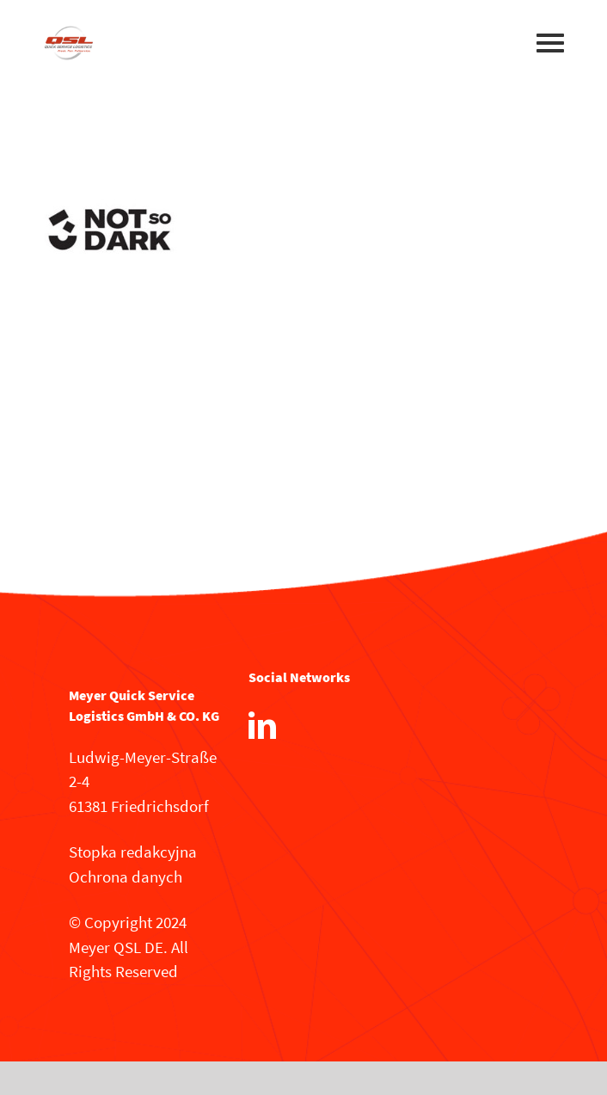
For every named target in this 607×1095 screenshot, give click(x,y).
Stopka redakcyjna (133, 851)
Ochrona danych (125, 876)
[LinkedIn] (262, 725)
